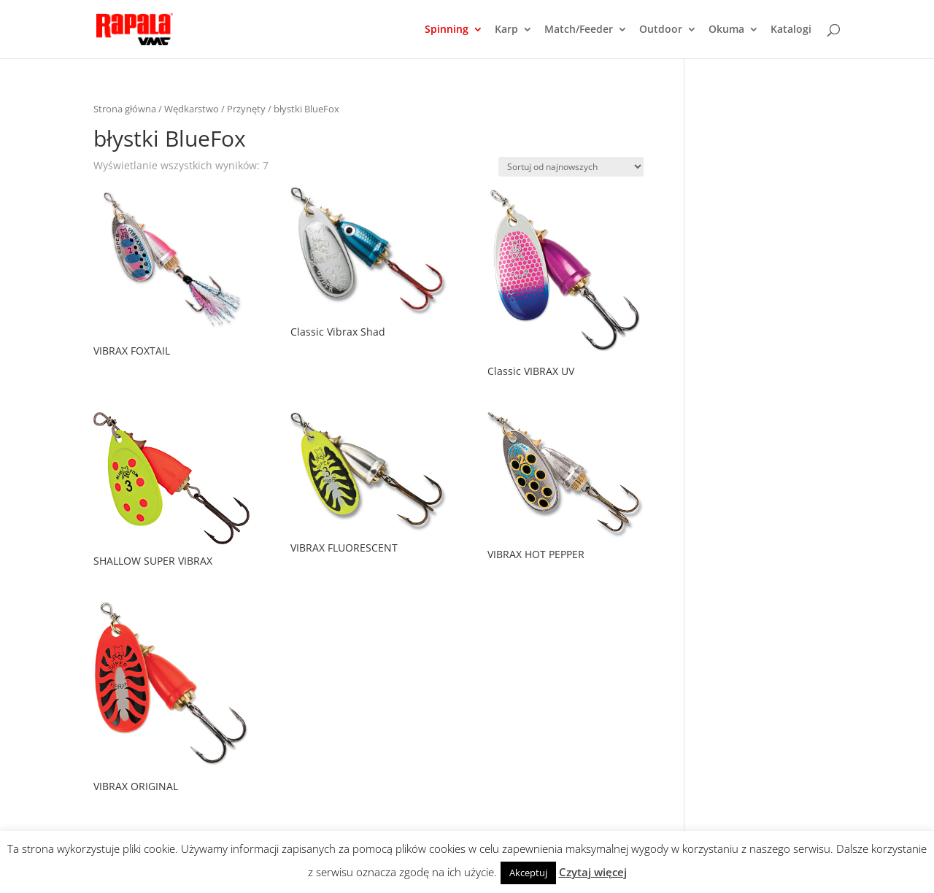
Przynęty (246, 108)
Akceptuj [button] (528, 872)
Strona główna (124, 108)
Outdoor (660, 30)
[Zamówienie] (571, 167)
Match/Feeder (578, 30)
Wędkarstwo (191, 108)
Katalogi (791, 30)
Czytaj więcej (593, 872)
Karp (506, 30)
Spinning (446, 30)
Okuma (726, 30)
